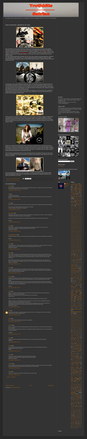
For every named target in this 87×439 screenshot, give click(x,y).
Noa (9, 194)
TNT (71, 415)
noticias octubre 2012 (78, 338)
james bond (76, 303)
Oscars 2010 (73, 342)
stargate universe (74, 402)
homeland (78, 288)
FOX (81, 277)
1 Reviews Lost (74, 183)
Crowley (10, 345)
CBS (72, 254)
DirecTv (79, 262)
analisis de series (11, 180)
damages (76, 260)
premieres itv (78, 360)
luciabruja (10, 325)
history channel (73, 288)
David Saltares (11, 213)
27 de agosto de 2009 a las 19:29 (14, 190)
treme (75, 415)
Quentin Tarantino (74, 382)
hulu (71, 290)
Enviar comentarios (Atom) (15, 387)
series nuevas (73, 390)
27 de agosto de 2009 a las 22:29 (14, 272)
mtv (79, 335)
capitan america (77, 252)
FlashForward (73, 277)
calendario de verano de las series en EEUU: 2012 (76, 248)
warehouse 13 (79, 424)
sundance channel (77, 405)
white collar (78, 425)
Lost (81, 329)
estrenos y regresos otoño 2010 (75, 276)
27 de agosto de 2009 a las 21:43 (14, 240)
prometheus (78, 381)
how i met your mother (77, 289)
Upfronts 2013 (73, 422)
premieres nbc (76, 362)
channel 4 (78, 254)
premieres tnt (73, 372)
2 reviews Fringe (77, 186)
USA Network (74, 423)
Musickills (72, 337)
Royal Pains (76, 384)
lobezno (77, 329)
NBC (78, 337)
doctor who (78, 263)
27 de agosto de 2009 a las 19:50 (14, 209)
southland (72, 399)
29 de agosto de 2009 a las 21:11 (14, 367)
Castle (76, 253)
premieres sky (73, 368)
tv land (77, 416)
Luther (76, 330)
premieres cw (73, 353)
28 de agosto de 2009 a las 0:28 (14, 287)
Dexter (75, 262)
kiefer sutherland (77, 305)
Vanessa (10, 186)
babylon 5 (79, 199)
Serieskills (73, 393)
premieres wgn (75, 374)
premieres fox (73, 356)
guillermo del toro (76, 282)
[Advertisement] (30, 381)
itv (78, 302)
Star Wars (73, 401)
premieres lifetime (73, 361)
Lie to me (78, 313)
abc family (80, 194)
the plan (75, 413)
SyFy (79, 406)
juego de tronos (77, 304)
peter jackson (78, 343)
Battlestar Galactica (78, 200)
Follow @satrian (61, 166)
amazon (74, 195)
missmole (10, 363)
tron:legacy (79, 415)
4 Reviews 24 (79, 188)
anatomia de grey (77, 198)
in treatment (78, 301)
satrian (9, 203)
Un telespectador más (12, 234)
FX (73, 281)
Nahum (9, 252)
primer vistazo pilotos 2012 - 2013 (76, 380)
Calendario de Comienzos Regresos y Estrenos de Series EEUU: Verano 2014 (76, 206)
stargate (78, 401)
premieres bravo (73, 350)
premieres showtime (75, 367)
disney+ (72, 263)
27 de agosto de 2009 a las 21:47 (14, 249)
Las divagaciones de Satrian (76, 308)
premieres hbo (79, 358)
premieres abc (78, 345)
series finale (77, 389)
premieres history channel (76, 359)
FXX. (77, 281)
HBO (78, 284)
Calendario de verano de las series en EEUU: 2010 (76, 245)
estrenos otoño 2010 (77, 274)
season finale (73, 387)
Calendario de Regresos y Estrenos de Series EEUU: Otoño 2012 (76, 238)
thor (80, 414)
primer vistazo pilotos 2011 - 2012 (76, 378)
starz (81, 402)
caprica (72, 253)
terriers (72, 409)
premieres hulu (73, 360)
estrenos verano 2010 (75, 275)
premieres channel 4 (78, 351)
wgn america (74, 425)
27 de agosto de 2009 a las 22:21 (14, 263)
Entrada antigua (51, 385)
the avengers (76, 409)
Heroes (72, 285)
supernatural (73, 406)
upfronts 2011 (74, 417)
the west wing (76, 414)
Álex (9, 310)
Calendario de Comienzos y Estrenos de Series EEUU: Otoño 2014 (76, 215)
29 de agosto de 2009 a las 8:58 (14, 360)
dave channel (76, 261)
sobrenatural (79, 397)
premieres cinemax (76, 352)
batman (72, 200)
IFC (74, 290)
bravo (74, 204)
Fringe (80, 280)
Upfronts (80, 416)
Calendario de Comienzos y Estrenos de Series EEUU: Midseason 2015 (76, 210)
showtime (78, 396)
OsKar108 (10, 276)
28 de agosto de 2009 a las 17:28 (14, 334)
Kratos (9, 267)
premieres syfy (77, 370)
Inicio (31, 385)
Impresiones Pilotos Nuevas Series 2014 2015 (76, 295)
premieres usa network (77, 373)
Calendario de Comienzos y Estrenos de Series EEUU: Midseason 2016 (76, 212)
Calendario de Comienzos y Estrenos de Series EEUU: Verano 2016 (76, 222)
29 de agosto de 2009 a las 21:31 (14, 374)
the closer (77, 410)
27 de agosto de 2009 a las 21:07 (14, 222)
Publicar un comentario (11, 377)
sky (71, 397)
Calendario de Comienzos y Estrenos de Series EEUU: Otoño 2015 (76, 218)
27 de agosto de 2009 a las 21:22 (14, 231)
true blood (72, 416)
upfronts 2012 (77, 421)
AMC (78, 195)
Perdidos (72, 343)
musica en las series (75, 336)
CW (71, 260)
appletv (72, 199)
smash (75, 397)
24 (73, 187)
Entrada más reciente (9, 385)
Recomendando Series (74, 383)
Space (76, 399)
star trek (79, 400)
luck (73, 330)
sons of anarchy (17, 180)
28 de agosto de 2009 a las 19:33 (14, 341)
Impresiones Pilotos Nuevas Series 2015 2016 (76, 297)
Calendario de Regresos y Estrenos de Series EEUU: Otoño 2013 (76, 240)
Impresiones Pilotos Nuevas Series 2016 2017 (76, 300)
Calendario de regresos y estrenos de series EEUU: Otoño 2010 (76, 234)
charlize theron (73, 255)
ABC (75, 194)
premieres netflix (74, 364)
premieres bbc (77, 349)
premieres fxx (73, 358)
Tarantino (72, 407)
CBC (79, 253)
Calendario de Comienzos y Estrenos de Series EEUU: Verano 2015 (76, 220)
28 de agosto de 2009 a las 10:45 (14, 321)
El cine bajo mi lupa (76, 268)
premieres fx (77, 357)
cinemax (79, 255)
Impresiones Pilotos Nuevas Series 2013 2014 (76, 291)
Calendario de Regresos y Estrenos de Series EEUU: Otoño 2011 (76, 236)
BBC (73, 201)
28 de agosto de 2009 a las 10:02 (14, 314)
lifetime (72, 314)
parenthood (78, 342)
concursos (72, 259)
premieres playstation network (75, 365)
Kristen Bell (73, 306)
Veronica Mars (73, 424)
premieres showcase (75, 366)
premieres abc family (76, 346)
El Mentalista (77, 269)
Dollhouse (73, 264)
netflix (72, 338)
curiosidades (77, 259)
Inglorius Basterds (73, 302)
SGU (79, 393)
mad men (79, 330)
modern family (73, 335)
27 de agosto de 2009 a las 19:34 (14, 199)
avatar (75, 199)
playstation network (73, 344)
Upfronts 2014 (79, 422)
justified (72, 305)
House (72, 289)
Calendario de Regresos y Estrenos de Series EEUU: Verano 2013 (76, 243)
